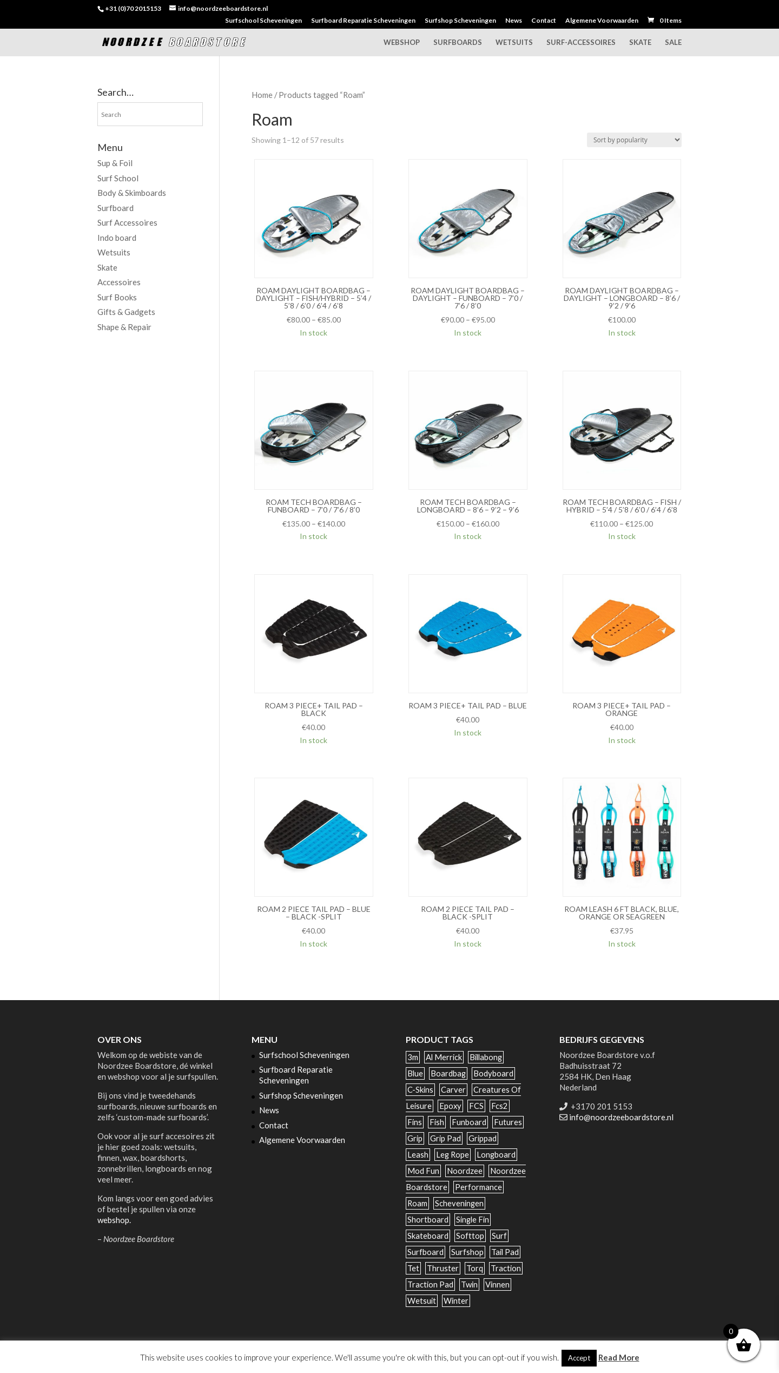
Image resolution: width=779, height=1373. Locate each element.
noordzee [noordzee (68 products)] (465, 1170)
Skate (640, 42)
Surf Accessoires (127, 222)
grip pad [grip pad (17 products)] (445, 1138)
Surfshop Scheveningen (460, 20)
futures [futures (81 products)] (508, 1122)
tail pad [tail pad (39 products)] (505, 1252)
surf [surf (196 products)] (499, 1235)
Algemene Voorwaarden (601, 20)
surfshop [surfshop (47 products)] (467, 1252)
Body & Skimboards (131, 193)
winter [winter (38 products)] (456, 1300)
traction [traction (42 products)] (506, 1268)
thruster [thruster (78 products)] (443, 1268)
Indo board (116, 237)
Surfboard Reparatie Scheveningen (363, 20)
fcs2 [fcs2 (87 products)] (499, 1106)
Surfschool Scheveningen (263, 20)
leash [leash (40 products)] (417, 1154)
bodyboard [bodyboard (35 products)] (493, 1073)
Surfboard (115, 208)
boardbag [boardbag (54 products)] (448, 1073)
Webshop (402, 42)
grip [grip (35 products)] (414, 1138)
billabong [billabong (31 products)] (486, 1057)
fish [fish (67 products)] (437, 1122)
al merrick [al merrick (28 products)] (444, 1057)
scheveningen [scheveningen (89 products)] (459, 1203)
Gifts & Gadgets (126, 312)
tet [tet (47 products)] (413, 1268)
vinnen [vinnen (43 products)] (497, 1284)
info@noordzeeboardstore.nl (621, 1117)
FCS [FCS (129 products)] (476, 1106)
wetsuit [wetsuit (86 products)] (421, 1300)
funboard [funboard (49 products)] (469, 1122)
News (513, 20)
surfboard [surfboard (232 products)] (425, 1252)
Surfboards (457, 42)
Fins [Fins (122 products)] (414, 1122)
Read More (618, 1357)
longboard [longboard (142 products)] (496, 1154)
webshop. (114, 1220)
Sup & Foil (115, 163)
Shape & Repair (124, 327)
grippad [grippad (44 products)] (482, 1138)
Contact (543, 20)
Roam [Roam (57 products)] (417, 1203)
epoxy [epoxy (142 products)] (450, 1106)
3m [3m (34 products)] (412, 1057)
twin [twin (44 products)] (469, 1284)
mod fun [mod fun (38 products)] (423, 1170)
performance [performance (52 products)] (478, 1187)
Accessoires (119, 282)
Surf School (117, 178)
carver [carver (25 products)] (453, 1089)
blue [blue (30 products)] (415, 1073)
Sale (673, 42)
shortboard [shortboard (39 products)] (427, 1219)
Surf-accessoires (581, 42)
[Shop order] (634, 140)
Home (262, 95)
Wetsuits (514, 42)
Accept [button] (579, 1358)
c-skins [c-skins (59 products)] (420, 1089)
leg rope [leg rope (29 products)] (452, 1154)
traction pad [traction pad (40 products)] (430, 1284)
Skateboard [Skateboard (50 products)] (427, 1235)
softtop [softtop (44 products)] (470, 1235)
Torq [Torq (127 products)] (474, 1268)
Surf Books (117, 297)
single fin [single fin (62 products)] (472, 1219)
